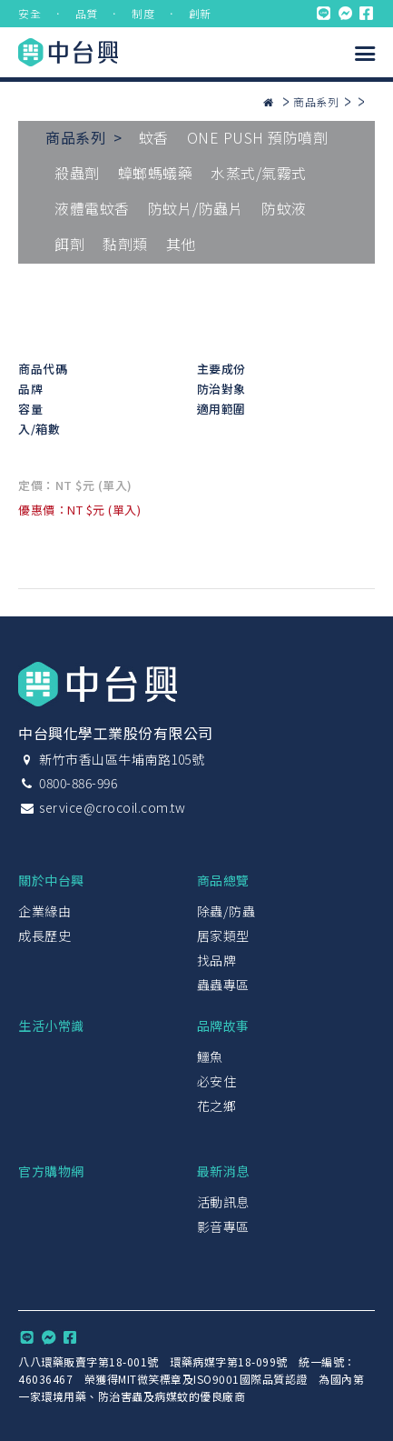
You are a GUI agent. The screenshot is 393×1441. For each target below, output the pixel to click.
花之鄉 (217, 1105)
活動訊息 (223, 1202)
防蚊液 (284, 208)
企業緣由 (44, 911)
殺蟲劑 (77, 173)
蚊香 (154, 137)
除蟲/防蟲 (226, 911)
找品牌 (217, 960)
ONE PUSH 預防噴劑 (258, 137)
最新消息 (223, 1171)
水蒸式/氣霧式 (259, 173)
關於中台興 (51, 880)
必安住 (217, 1081)
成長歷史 (44, 935)
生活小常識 (51, 1025)
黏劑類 (125, 244)
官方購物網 (51, 1171)
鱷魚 (210, 1056)
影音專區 (223, 1226)
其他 (181, 244)
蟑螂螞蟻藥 (155, 173)
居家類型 (223, 935)
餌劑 (69, 244)
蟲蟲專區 (223, 985)
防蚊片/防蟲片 (196, 208)
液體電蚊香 (92, 208)
